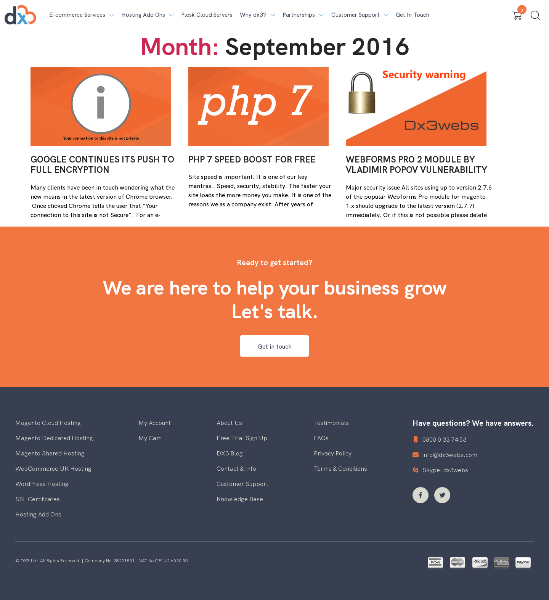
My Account (154, 422)
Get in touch (275, 346)
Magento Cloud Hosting (48, 422)
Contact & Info (236, 468)
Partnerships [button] (299, 14)
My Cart (149, 437)
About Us (229, 422)
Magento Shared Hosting (50, 453)
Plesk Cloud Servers (207, 14)
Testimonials (331, 422)
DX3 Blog (230, 453)
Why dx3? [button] (253, 14)
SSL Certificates (37, 498)
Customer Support (242, 483)
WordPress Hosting (42, 483)
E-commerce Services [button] (77, 14)
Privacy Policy (333, 453)
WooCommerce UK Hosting (53, 468)
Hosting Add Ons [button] (143, 14)
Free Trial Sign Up (242, 437)
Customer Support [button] (355, 14)
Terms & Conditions (340, 468)
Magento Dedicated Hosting (54, 437)
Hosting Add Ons (38, 514)
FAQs (321, 437)
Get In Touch (412, 14)
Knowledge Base (240, 498)
